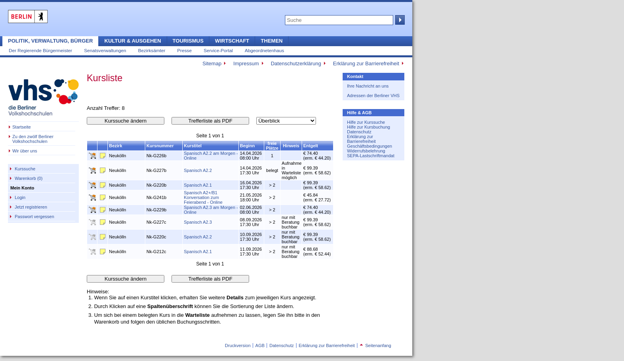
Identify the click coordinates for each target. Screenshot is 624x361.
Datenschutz (359, 131)
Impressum (246, 63)
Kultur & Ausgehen (132, 41)
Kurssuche (25, 168)
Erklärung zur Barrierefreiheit (366, 63)
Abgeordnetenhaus (264, 50)
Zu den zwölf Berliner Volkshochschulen (32, 139)
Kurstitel (193, 145)
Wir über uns (24, 150)
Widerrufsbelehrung (366, 150)
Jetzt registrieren (31, 207)
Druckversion (237, 345)
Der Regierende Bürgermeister (40, 50)
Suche (399, 20)
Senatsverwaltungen (105, 50)
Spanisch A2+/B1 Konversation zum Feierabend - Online (203, 197)
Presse (184, 50)
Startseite (21, 127)
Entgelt (310, 145)
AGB (260, 345)
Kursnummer (160, 145)
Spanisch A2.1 (198, 185)
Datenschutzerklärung (296, 63)
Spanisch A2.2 (198, 170)
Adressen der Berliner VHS (373, 95)
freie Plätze (272, 145)
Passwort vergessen (34, 216)
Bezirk (115, 145)
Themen (272, 41)
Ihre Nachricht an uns (368, 86)
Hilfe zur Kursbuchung (368, 127)
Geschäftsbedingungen (369, 146)
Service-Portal (218, 50)
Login (20, 197)
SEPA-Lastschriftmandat (370, 155)
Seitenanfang (375, 345)
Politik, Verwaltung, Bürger (50, 41)
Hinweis (291, 145)
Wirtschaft (232, 41)
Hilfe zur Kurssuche (366, 122)
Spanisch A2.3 (198, 222)
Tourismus (188, 41)
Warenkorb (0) (29, 178)
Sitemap (212, 63)
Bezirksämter (151, 50)
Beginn (247, 145)
